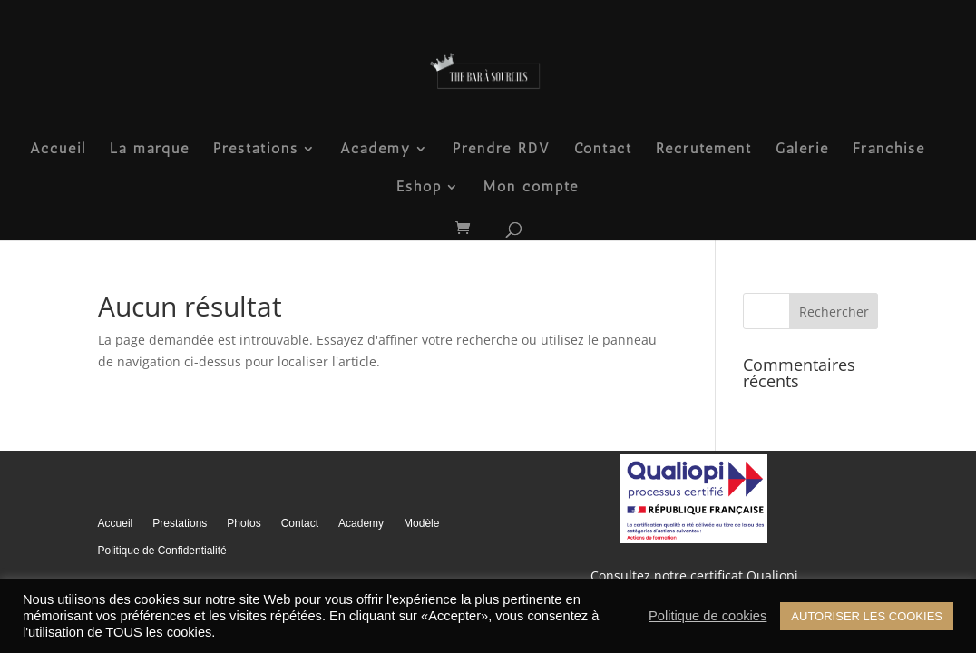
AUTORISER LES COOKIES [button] (866, 616)
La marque (150, 149)
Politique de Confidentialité (162, 550)
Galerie (802, 149)
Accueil (58, 149)
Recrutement (704, 149)
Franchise (889, 149)
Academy (375, 149)
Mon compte (531, 187)
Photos (243, 523)
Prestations (255, 149)
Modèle (421, 523)
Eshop (419, 187)
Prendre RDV (502, 149)
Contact (603, 149)
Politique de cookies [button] (707, 616)
